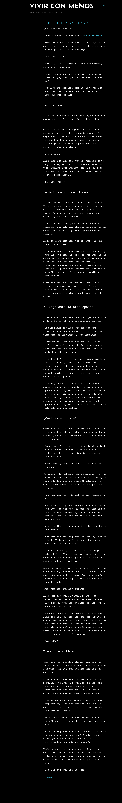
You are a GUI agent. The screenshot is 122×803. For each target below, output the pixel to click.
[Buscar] (105, 5)
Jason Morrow (71, 797)
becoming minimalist (92, 36)
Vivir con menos (62, 6)
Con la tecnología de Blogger (66, 794)
